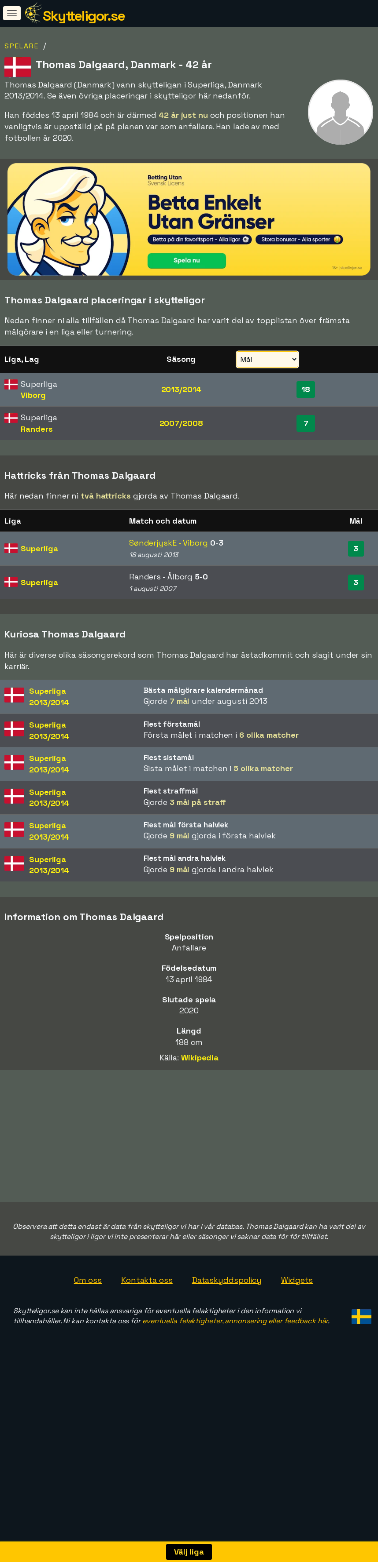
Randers (36, 429)
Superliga (39, 548)
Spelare (21, 46)
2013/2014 (181, 389)
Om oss (88, 1327)
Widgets (297, 1327)
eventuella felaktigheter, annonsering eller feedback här (235, 1368)
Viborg (33, 395)
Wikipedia (200, 1057)
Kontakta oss (147, 1327)
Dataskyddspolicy (227, 1327)
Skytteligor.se (84, 16)
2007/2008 (181, 423)
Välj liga (189, 1552)
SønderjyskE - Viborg (168, 543)
